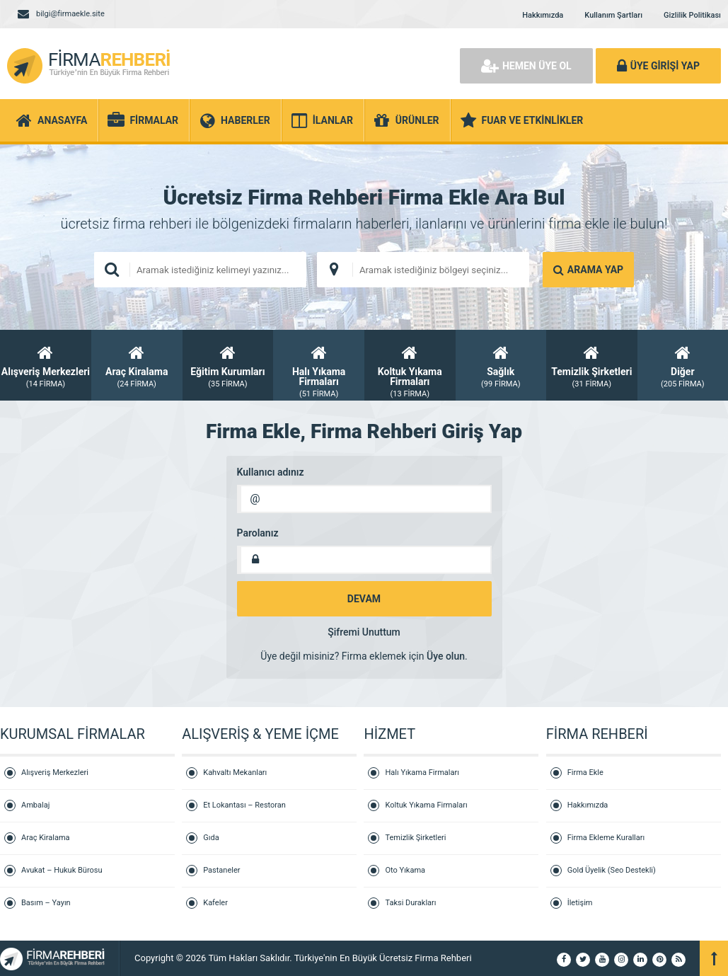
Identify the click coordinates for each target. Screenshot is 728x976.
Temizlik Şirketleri (415, 837)
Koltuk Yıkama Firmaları (426, 805)
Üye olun (446, 656)
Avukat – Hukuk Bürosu (62, 870)
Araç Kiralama (45, 837)
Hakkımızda (542, 15)
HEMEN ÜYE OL (526, 66)
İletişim (580, 902)
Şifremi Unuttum (364, 632)
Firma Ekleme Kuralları (606, 837)
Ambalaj (35, 805)
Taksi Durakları (410, 902)
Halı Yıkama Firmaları (421, 772)
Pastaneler (221, 870)
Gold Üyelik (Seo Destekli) (611, 870)
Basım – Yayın (46, 902)
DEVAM (364, 598)
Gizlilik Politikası (692, 15)
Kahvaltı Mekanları (235, 772)
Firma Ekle (585, 772)
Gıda (211, 837)
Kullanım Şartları (613, 15)
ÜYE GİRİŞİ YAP (658, 66)
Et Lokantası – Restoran (244, 805)
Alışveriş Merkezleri (54, 772)
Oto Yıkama (405, 870)
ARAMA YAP (588, 269)
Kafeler (215, 902)
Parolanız (258, 533)
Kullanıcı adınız (270, 472)
